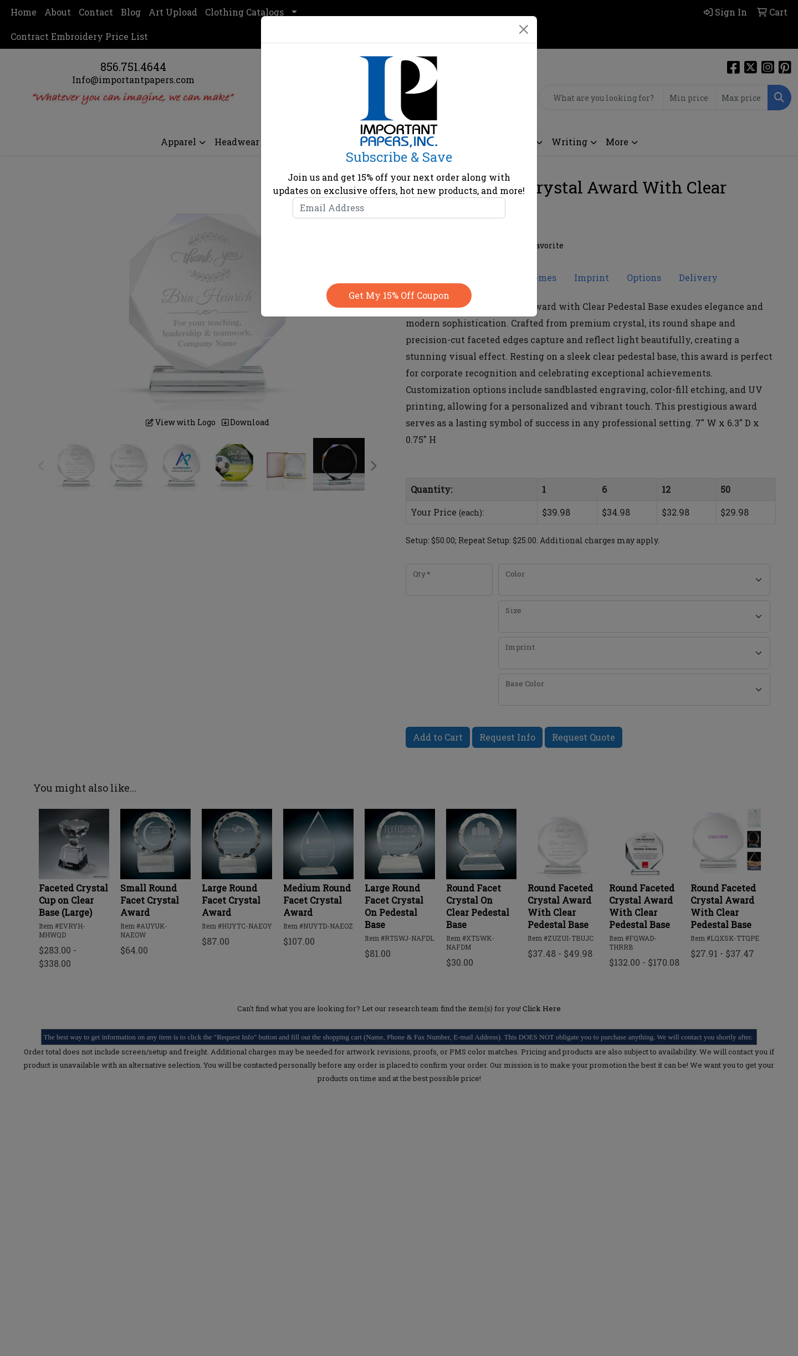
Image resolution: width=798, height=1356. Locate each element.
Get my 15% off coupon (399, 295)
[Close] (524, 29)
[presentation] (399, 248)
